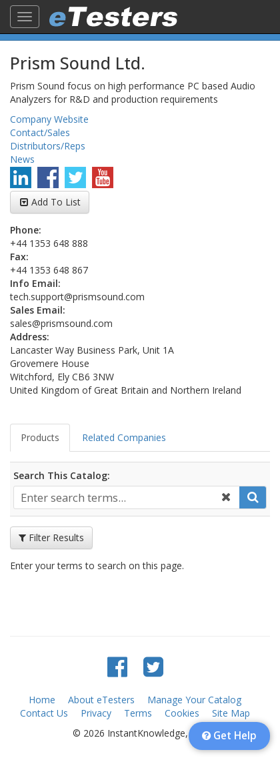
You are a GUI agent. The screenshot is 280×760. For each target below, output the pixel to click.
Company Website (49, 119)
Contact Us (44, 713)
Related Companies (124, 437)
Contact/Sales (40, 132)
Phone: (25, 230)
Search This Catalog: (61, 475)
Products (40, 437)
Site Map (231, 713)
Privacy (96, 713)
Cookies (182, 713)
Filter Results (51, 537)
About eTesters (101, 699)
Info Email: (35, 283)
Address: (29, 336)
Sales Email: (37, 310)
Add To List (56, 202)
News (22, 159)
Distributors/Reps (47, 145)
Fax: (19, 256)
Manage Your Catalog (194, 699)
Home (42, 699)
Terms (138, 713)
